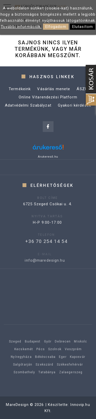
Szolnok (54, 356)
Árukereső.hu (48, 156)
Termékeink (20, 89)
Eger (63, 364)
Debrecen (63, 348)
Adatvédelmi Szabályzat (28, 105)
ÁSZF (82, 89)
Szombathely (24, 379)
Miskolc (80, 348)
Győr (48, 348)
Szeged (15, 348)
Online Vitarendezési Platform (48, 97)
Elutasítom (82, 26)
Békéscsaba (45, 364)
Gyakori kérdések (74, 105)
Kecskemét (23, 356)
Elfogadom (55, 26)
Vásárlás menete (53, 89)
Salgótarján (22, 371)
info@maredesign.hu (38, 260)
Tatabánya (47, 379)
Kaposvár (77, 364)
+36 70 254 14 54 (40, 241)
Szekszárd (44, 371)
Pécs (40, 356)
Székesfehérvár (70, 371)
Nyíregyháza (21, 364)
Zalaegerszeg (71, 379)
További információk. (21, 26)
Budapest (33, 348)
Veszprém (73, 356)
